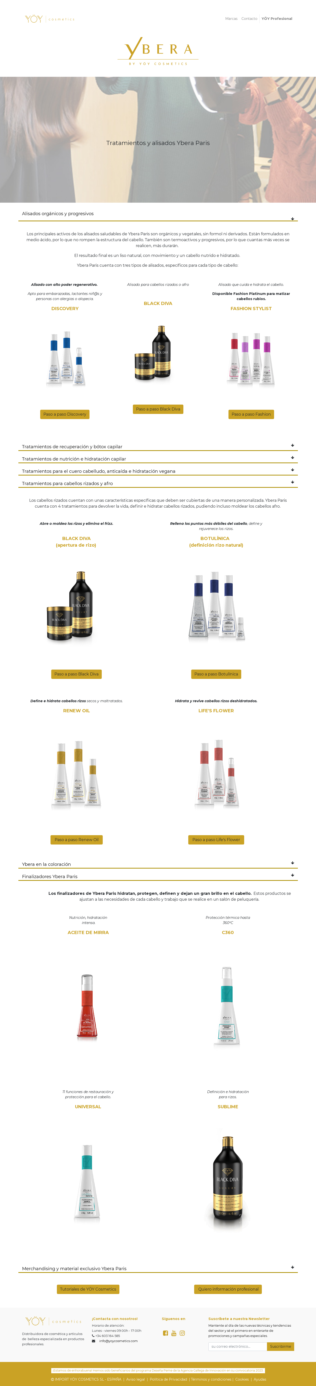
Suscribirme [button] (280, 1346)
